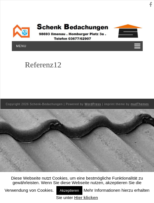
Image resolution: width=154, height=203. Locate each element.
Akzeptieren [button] (69, 190)
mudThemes (140, 104)
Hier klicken (86, 197)
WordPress (93, 104)
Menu (21, 46)
